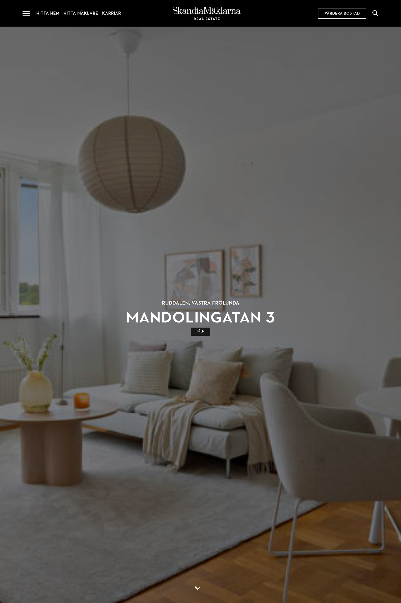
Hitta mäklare (80, 13)
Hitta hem (47, 13)
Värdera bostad (342, 13)
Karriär (111, 13)
